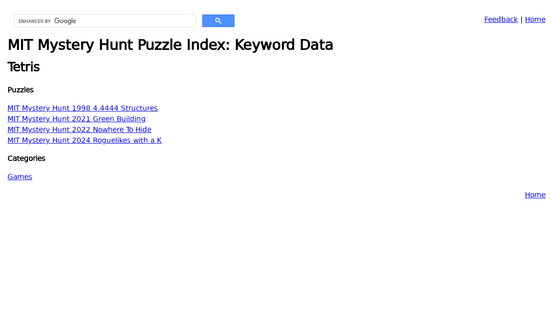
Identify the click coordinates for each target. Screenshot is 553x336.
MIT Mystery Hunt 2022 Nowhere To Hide (79, 130)
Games (19, 177)
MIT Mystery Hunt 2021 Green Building (76, 119)
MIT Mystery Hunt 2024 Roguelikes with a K (84, 141)
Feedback (501, 20)
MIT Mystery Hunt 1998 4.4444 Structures (82, 109)
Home (535, 20)
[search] (104, 21)
